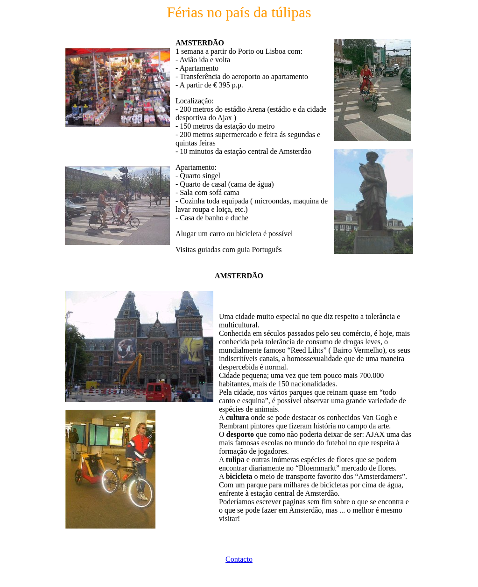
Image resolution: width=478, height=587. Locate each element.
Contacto (239, 559)
